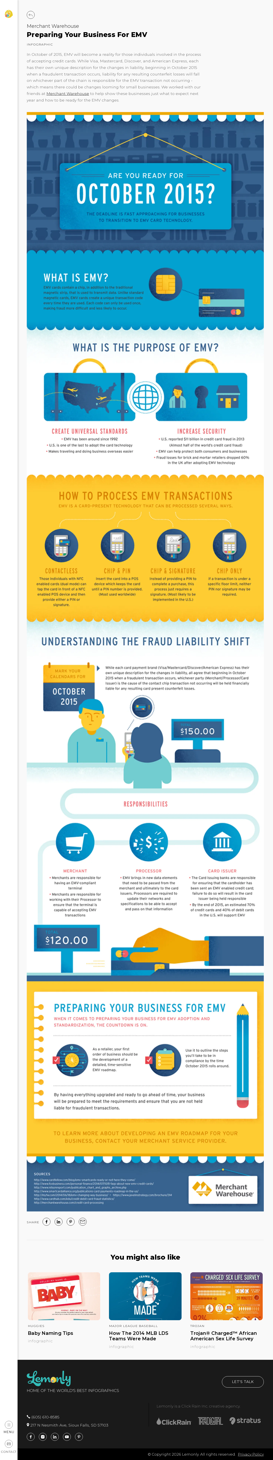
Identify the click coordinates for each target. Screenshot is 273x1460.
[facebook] (46, 1222)
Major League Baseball (133, 1326)
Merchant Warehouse (53, 26)
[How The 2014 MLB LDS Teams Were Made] (145, 1318)
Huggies (36, 1326)
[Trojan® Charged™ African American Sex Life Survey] (226, 1318)
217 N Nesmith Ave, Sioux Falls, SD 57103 (67, 1425)
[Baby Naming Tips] (64, 1318)
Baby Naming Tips (50, 1333)
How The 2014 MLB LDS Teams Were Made (138, 1336)
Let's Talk (243, 1382)
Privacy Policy (251, 1454)
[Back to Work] (31, 15)
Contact (9, 1447)
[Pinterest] (71, 1222)
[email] (83, 1222)
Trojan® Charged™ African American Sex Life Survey (223, 1336)
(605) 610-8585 (43, 1417)
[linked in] (58, 1222)
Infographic (40, 44)
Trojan (197, 1326)
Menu (9, 1427)
